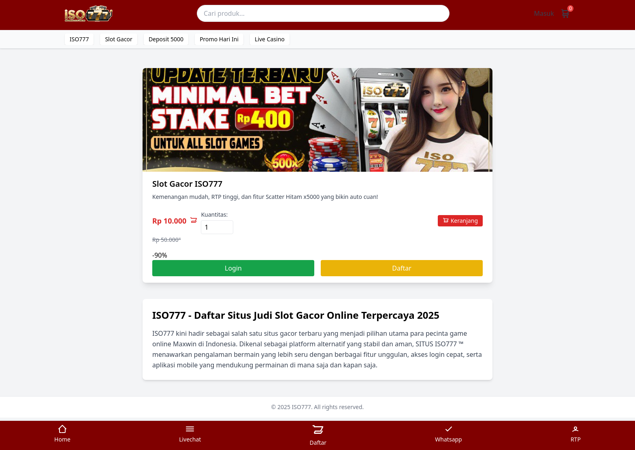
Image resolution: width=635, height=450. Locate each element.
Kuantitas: (214, 214)
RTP (576, 433)
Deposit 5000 (166, 39)
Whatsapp (448, 433)
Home (62, 433)
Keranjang (460, 220)
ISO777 (79, 39)
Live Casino (270, 39)
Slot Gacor (118, 39)
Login (233, 268)
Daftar (401, 268)
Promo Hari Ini (219, 39)
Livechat (190, 433)
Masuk (544, 13)
